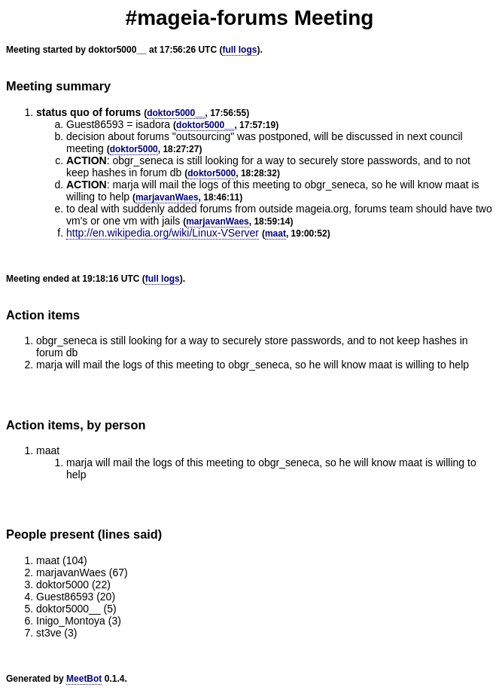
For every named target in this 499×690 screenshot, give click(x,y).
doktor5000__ (176, 113)
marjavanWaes (167, 197)
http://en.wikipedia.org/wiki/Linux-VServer (162, 233)
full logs (239, 49)
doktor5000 (134, 149)
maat (275, 233)
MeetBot (84, 678)
